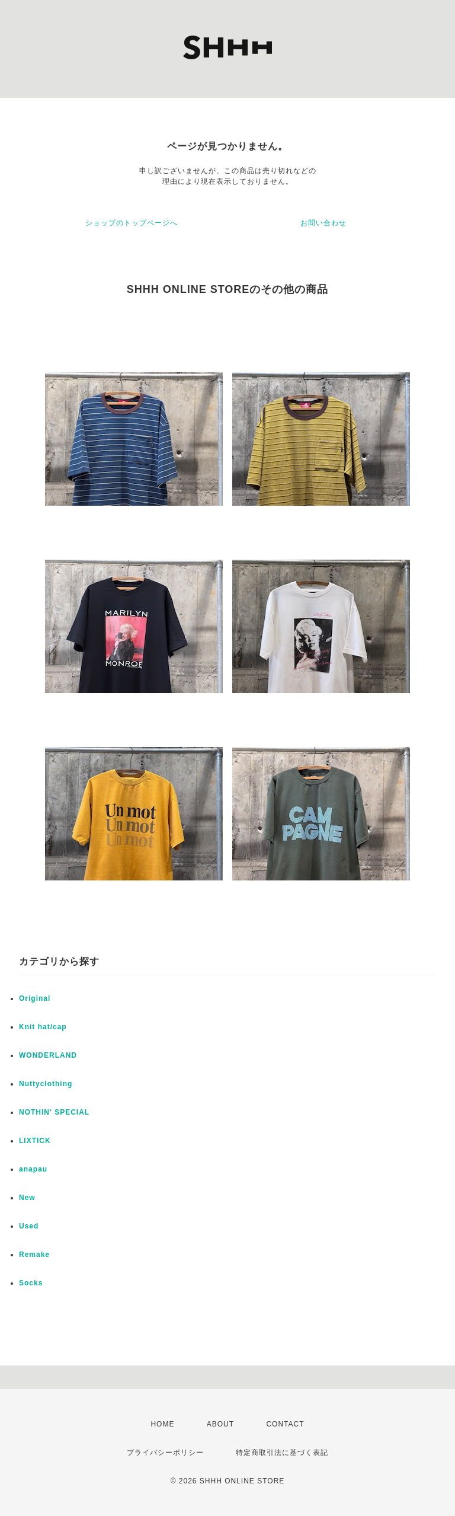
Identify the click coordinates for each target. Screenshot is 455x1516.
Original (34, 998)
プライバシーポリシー (165, 1452)
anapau (33, 1169)
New (27, 1197)
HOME (162, 1424)
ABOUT (220, 1424)
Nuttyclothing (45, 1084)
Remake (34, 1254)
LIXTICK (35, 1141)
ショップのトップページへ (131, 223)
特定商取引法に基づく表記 (282, 1452)
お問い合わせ (323, 223)
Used (29, 1226)
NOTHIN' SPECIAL (54, 1112)
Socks (31, 1283)
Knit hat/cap (43, 1027)
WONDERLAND (48, 1055)
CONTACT (285, 1424)
